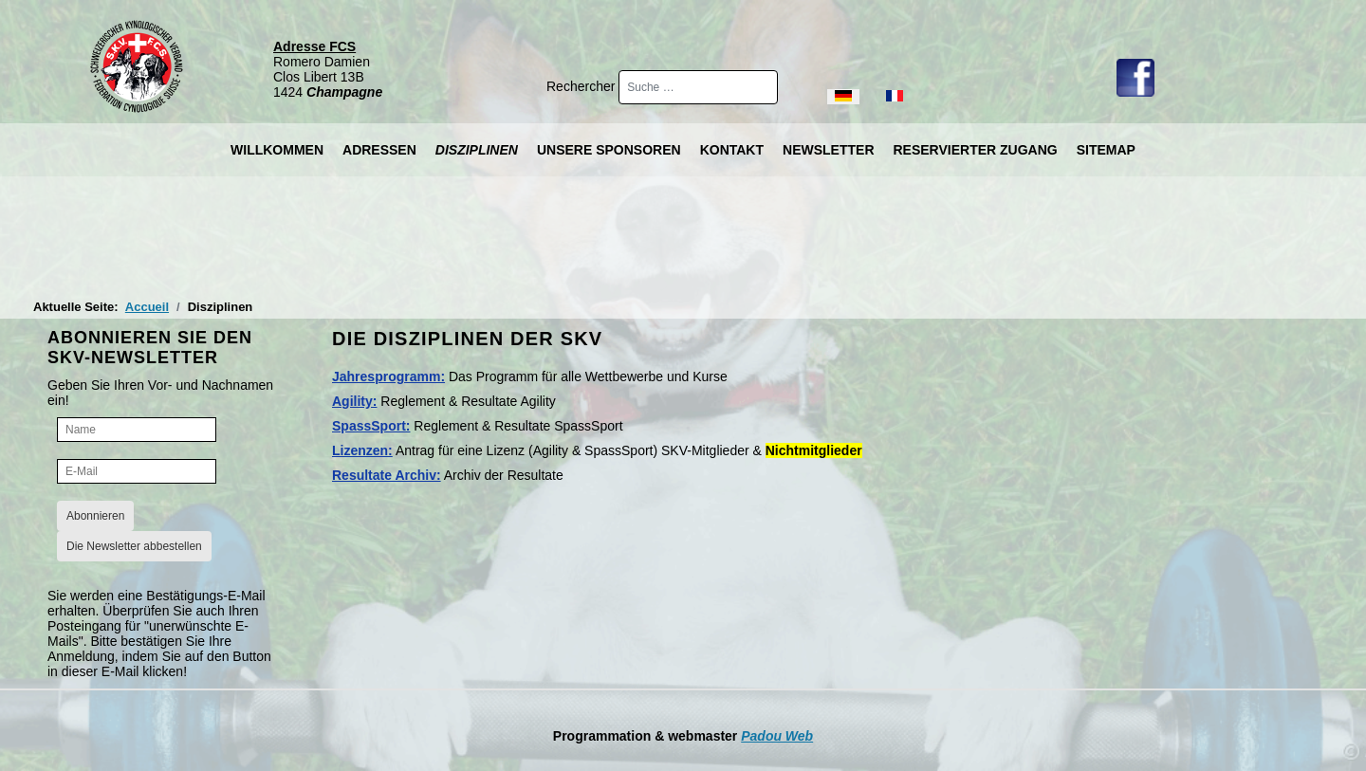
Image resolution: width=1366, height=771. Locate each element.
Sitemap (1106, 149)
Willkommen (277, 149)
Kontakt (732, 149)
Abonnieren (95, 516)
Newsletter (828, 149)
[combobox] (698, 87)
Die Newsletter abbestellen (134, 546)
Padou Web (777, 735)
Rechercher (582, 86)
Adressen (379, 149)
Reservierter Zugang (976, 149)
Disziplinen (476, 149)
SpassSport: (371, 425)
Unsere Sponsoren (609, 149)
